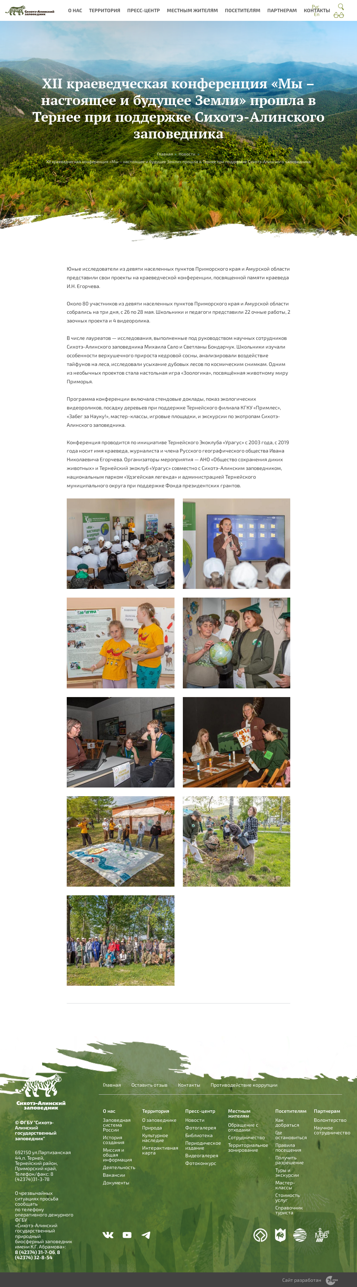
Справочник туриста (289, 1210)
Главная (112, 1084)
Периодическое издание (203, 1145)
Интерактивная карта (160, 1150)
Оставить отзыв (149, 1084)
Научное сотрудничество (332, 1130)
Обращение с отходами (243, 1127)
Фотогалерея (200, 1127)
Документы (116, 1182)
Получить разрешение (289, 1159)
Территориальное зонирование (248, 1147)
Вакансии (114, 1175)
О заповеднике (159, 1120)
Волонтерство (330, 1120)
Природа (152, 1127)
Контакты (317, 10)
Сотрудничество (246, 1137)
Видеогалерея (201, 1155)
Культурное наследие (155, 1137)
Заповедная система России (117, 1125)
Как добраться (287, 1122)
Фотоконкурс (200, 1163)
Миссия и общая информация (117, 1154)
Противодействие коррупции (244, 1084)
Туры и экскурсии (287, 1172)
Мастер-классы (285, 1185)
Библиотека (199, 1135)
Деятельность (119, 1167)
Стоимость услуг (287, 1197)
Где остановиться (291, 1134)
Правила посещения (288, 1147)
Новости (187, 153)
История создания (113, 1139)
